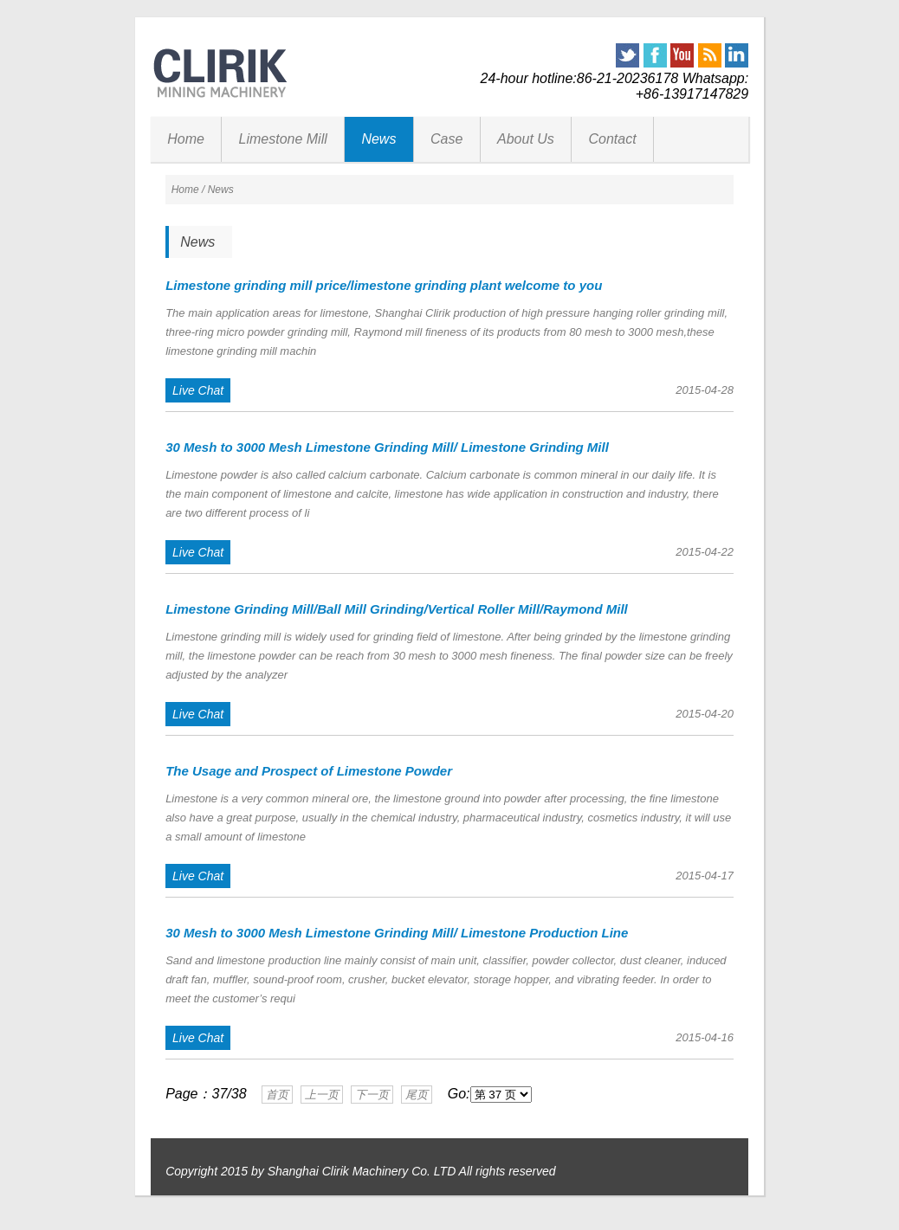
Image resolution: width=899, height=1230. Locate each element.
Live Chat (197, 390)
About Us (525, 139)
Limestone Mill (283, 139)
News (378, 139)
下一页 (372, 1094)
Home (185, 139)
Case (446, 139)
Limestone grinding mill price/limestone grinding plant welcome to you (383, 285)
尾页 (416, 1094)
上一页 (322, 1094)
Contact (612, 139)
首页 (277, 1094)
